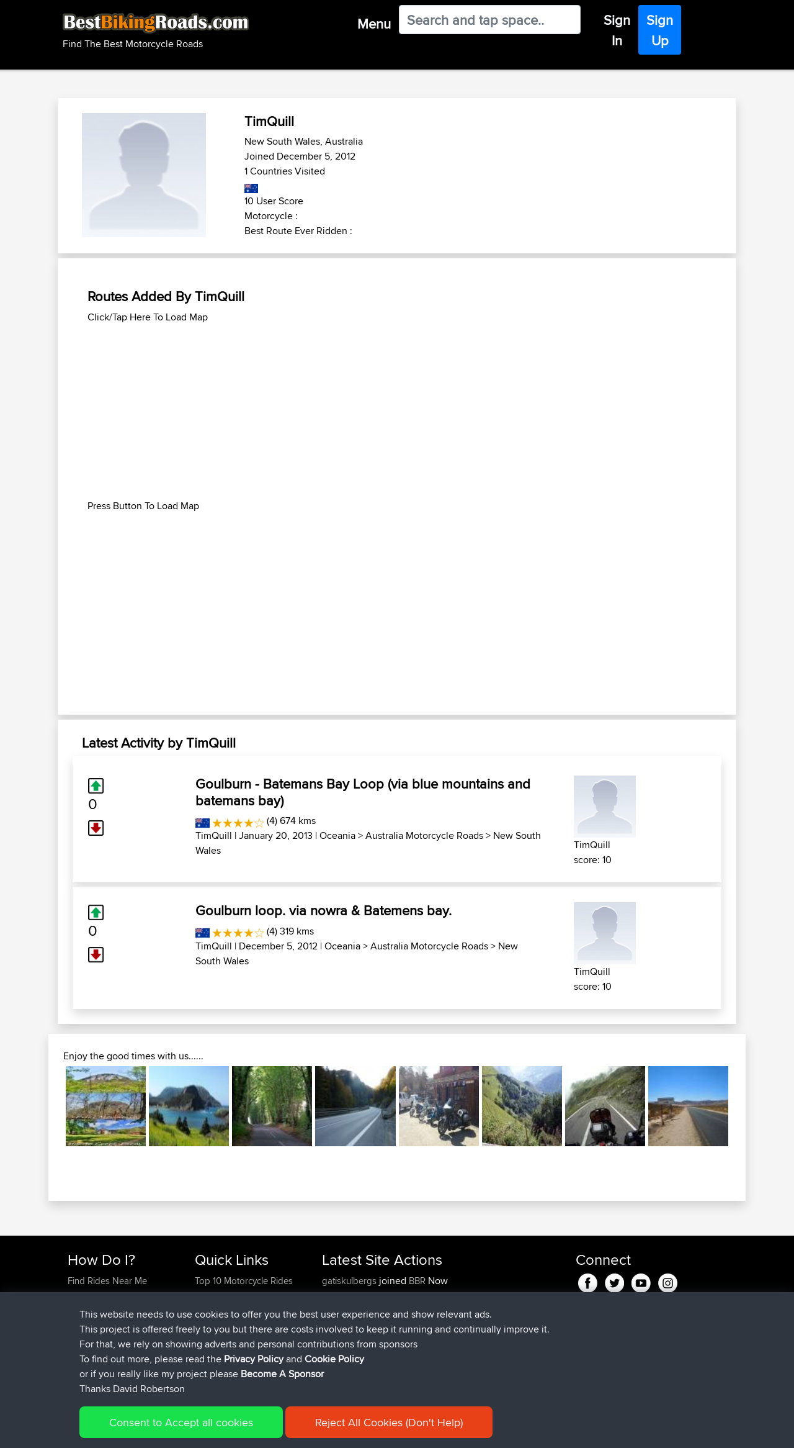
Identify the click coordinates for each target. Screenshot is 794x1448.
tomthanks (344, 1310)
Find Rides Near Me (107, 1280)
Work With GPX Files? (111, 1310)
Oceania (337, 835)
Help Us (211, 1355)
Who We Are (220, 1325)
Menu (374, 24)
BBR (417, 1280)
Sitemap (183, 1429)
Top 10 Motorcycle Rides (244, 1280)
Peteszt (338, 1355)
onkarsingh (346, 1295)
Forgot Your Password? (115, 1325)
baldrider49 (347, 1325)
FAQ (76, 1355)
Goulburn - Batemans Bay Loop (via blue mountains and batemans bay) (362, 792)
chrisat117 (342, 1370)
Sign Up (659, 30)
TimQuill (213, 835)
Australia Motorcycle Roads (424, 835)
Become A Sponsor (107, 1340)
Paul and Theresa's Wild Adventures (428, 1333)
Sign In (617, 30)
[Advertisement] (397, 412)
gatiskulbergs (350, 1280)
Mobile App (472, 1325)
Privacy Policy (234, 1429)
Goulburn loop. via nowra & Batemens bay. (323, 910)
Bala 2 (421, 1370)
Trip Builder (218, 1310)
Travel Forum (221, 1295)
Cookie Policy (295, 1429)
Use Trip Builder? (102, 1295)
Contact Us (217, 1340)
